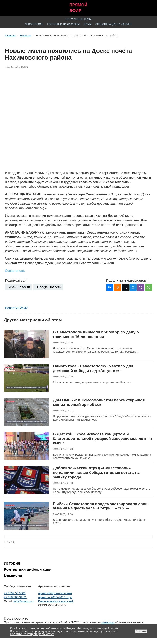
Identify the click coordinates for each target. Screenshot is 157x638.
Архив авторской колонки (55, 593)
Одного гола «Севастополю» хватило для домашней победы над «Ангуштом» (93, 368)
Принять (141, 631)
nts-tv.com (107, 622)
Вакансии (13, 575)
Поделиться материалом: (127, 280)
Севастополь (34, 24)
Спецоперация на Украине (113, 24)
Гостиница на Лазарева (63, 24)
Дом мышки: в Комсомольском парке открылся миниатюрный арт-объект (99, 402)
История (12, 563)
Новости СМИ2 (16, 308)
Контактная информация (28, 569)
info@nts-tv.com (23, 601)
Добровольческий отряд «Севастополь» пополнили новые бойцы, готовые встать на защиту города (96, 472)
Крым (87, 24)
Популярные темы (78, 19)
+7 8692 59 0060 (15, 593)
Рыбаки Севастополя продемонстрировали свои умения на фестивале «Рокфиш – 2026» (100, 506)
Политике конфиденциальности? (32, 634)
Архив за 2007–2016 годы (55, 597)
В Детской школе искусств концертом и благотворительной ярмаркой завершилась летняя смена (102, 438)
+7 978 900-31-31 (15, 597)
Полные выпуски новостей (55, 601)
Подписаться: (16, 280)
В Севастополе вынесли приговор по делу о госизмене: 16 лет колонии (96, 334)
